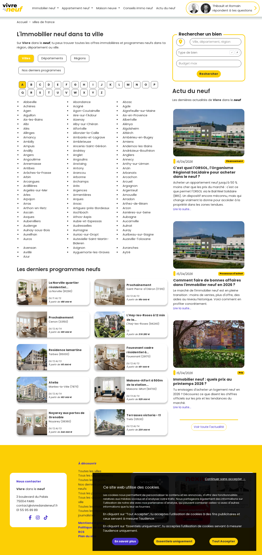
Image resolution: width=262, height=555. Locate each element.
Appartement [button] (76, 8)
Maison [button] (106, 8)
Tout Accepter (223, 541)
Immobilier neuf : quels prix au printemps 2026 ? (202, 381)
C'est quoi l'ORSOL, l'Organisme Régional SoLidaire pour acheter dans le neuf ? (204, 172)
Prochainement (138, 285)
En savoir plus (125, 541)
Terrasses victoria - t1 (143, 415)
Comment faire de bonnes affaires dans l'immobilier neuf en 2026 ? (207, 282)
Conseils (138, 8)
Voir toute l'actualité (209, 427)
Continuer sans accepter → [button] (225, 479)
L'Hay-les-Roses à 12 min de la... (145, 317)
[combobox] (208, 53)
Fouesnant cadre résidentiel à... (140, 350)
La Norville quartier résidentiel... (64, 285)
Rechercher (208, 74)
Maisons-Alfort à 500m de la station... (144, 382)
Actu (165, 8)
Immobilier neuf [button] (44, 8)
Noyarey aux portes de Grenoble (67, 415)
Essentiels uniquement (174, 541)
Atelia (53, 382)
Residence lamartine (65, 350)
